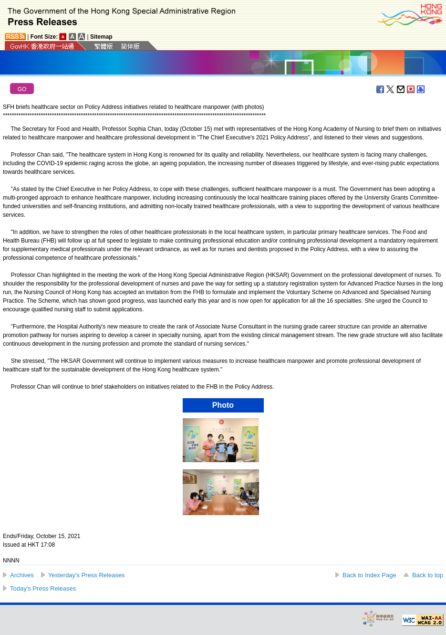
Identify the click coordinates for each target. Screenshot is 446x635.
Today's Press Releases (43, 588)
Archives (22, 575)
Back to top (427, 575)
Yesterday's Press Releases (86, 575)
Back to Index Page (369, 575)
